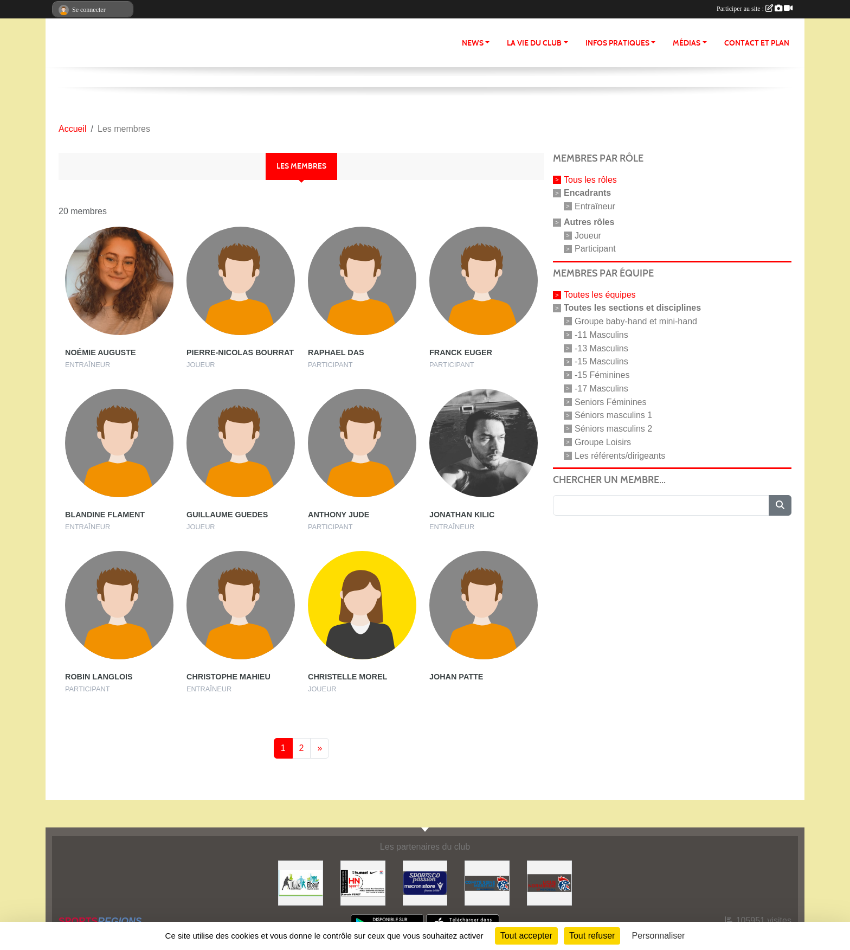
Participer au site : (755, 8)
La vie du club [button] (534, 43)
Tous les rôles (590, 179)
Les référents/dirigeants (620, 455)
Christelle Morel (347, 676)
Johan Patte (456, 676)
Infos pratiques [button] (617, 43)
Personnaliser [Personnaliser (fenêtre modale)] (658, 935)
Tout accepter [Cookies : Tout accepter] (526, 935)
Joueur (588, 235)
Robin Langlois (99, 676)
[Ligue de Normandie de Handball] (549, 882)
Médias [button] (686, 43)
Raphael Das (336, 352)
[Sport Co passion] (425, 882)
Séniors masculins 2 (613, 428)
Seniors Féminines (611, 401)
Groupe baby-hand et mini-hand (636, 321)
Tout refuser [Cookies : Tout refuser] (592, 935)
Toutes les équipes (600, 294)
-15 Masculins (601, 361)
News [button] (473, 43)
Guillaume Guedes (227, 514)
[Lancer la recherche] (780, 505)
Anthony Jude (338, 514)
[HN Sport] (362, 882)
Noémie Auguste (100, 352)
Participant (595, 248)
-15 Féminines (602, 375)
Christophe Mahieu (228, 676)
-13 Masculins (601, 347)
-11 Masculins (601, 334)
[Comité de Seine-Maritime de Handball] (487, 882)
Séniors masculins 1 (613, 415)
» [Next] (319, 748)
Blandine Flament (105, 514)
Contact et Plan (756, 43)
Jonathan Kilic (461, 514)
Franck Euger (460, 352)
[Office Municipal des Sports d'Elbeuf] (300, 882)
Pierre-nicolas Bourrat (240, 352)
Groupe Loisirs (603, 442)
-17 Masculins (601, 388)
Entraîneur (595, 206)
